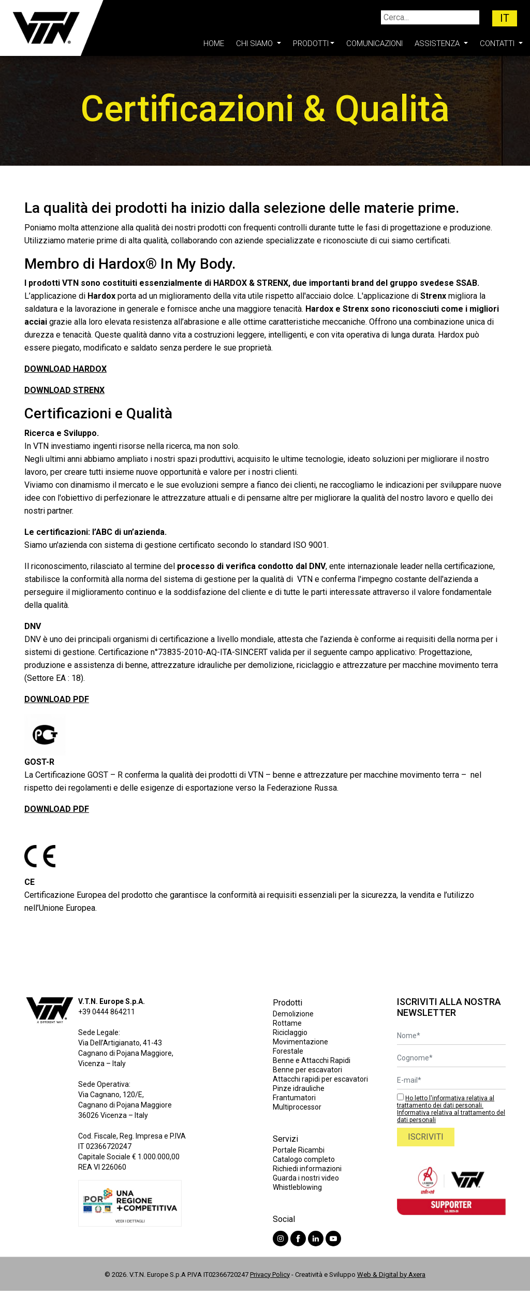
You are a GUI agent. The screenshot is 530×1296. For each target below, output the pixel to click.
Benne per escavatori (307, 1070)
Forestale (288, 1051)
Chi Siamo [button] (255, 43)
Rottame (287, 1023)
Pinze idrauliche (299, 1088)
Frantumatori (294, 1098)
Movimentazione (300, 1042)
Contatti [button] (498, 43)
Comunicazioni (374, 43)
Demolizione (293, 1014)
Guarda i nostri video (306, 1178)
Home (213, 43)
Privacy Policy (270, 1274)
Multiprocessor (297, 1107)
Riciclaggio (290, 1032)
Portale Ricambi (299, 1150)
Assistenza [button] (438, 43)
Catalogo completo (304, 1159)
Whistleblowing (297, 1187)
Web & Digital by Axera (391, 1274)
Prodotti (311, 43)
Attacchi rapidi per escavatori (320, 1079)
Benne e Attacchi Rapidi (311, 1060)
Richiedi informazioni (307, 1168)
